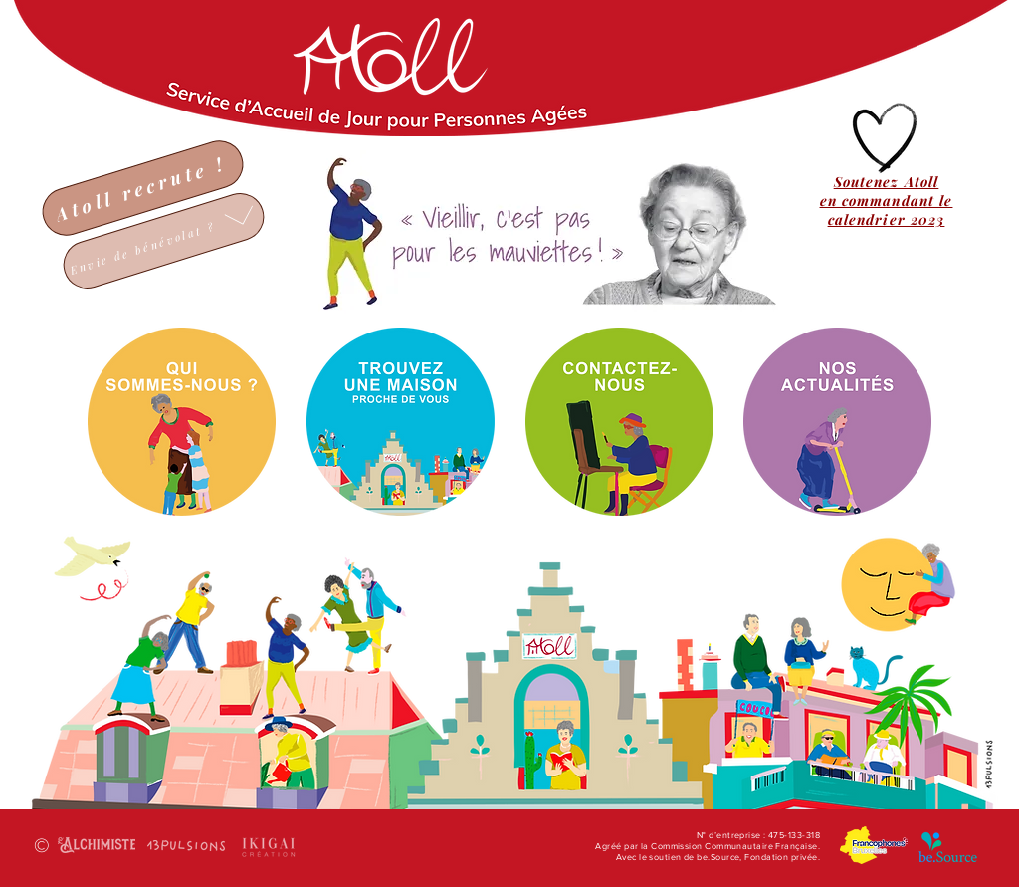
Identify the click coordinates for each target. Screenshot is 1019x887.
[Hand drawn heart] (885, 138)
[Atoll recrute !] (143, 187)
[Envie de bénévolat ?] (164, 241)
